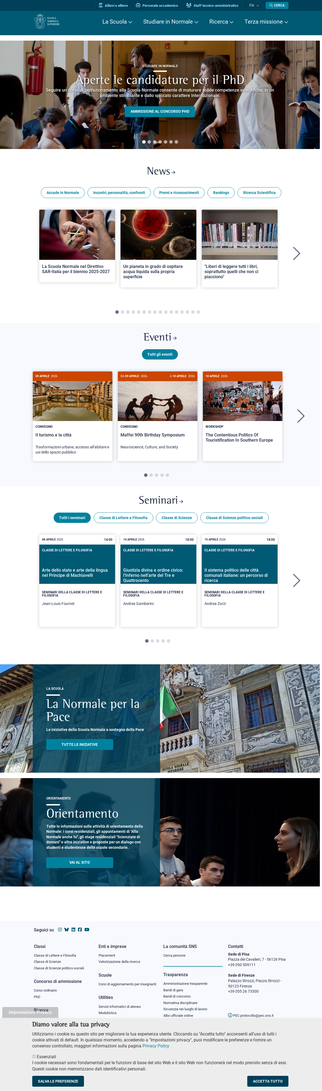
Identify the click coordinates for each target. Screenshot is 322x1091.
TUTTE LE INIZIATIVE (79, 751)
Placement (107, 950)
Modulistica (108, 1014)
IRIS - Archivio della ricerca (56, 1015)
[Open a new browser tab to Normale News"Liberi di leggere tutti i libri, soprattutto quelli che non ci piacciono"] (240, 250)
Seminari (161, 506)
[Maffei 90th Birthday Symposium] (157, 417)
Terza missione (264, 21)
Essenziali (46, 1056)
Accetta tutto (268, 1081)
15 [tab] (193, 314)
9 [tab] (160, 314)
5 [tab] (165, 142)
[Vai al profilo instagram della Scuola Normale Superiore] (60, 924)
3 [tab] (154, 142)
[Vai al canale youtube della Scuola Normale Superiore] (86, 924)
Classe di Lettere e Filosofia (123, 524)
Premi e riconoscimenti (179, 194)
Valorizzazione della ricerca (121, 957)
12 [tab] (176, 314)
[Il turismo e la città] (72, 420)
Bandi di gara (174, 985)
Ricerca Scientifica (259, 194)
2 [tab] (149, 142)
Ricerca (218, 21)
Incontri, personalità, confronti (119, 194)
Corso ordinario (47, 986)
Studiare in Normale (168, 21)
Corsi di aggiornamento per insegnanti (121, 982)
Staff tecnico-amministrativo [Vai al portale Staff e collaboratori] (217, 6)
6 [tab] (171, 142)
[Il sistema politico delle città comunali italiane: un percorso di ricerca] (240, 587)
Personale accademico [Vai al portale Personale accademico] (162, 6)
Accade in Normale (63, 194)
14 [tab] (187, 314)
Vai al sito (79, 868)
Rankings (221, 194)
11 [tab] (171, 314)
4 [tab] (160, 142)
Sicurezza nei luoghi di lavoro (187, 1005)
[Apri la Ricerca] (277, 5)
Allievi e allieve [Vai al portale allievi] (118, 6)
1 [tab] (144, 142)
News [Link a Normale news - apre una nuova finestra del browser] (161, 173)
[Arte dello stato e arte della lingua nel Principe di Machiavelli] (77, 587)
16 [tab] (198, 314)
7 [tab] (176, 142)
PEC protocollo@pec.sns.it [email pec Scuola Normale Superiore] (253, 1010)
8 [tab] (155, 314)
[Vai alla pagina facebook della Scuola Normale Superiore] (80, 924)
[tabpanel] (160, 95)
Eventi (160, 341)
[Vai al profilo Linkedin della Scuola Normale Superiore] (73, 924)
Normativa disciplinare (182, 999)
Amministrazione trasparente (187, 979)
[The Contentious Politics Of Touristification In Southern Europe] (242, 415)
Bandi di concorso (178, 992)
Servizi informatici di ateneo (122, 1007)
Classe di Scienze (177, 524)
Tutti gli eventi (160, 358)
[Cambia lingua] (258, 5)
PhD (37, 993)
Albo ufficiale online (179, 1012)
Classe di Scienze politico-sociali (234, 524)
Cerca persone (175, 950)
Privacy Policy (155, 1045)
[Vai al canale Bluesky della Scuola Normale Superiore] (66, 924)
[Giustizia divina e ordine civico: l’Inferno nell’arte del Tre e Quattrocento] (158, 587)
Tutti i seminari (72, 524)
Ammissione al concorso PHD (160, 111)
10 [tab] (165, 314)
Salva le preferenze (58, 1081)
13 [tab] (182, 314)
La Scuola (114, 21)
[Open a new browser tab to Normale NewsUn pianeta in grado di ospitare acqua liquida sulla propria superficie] (158, 250)
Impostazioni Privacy (30, 1012)
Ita (254, 5)
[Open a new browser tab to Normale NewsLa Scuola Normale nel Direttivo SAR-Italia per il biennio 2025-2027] (77, 248)
